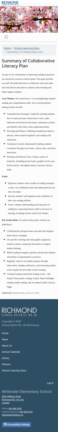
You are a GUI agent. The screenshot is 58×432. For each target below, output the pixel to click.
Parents (6, 364)
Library (5, 358)
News (5, 339)
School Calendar (11, 352)
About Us (7, 345)
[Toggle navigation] (6, 37)
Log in (50, 383)
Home (7, 48)
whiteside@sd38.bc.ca (12, 415)
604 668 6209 (15, 408)
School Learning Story (26, 48)
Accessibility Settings (17, 424)
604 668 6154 (25, 412)
